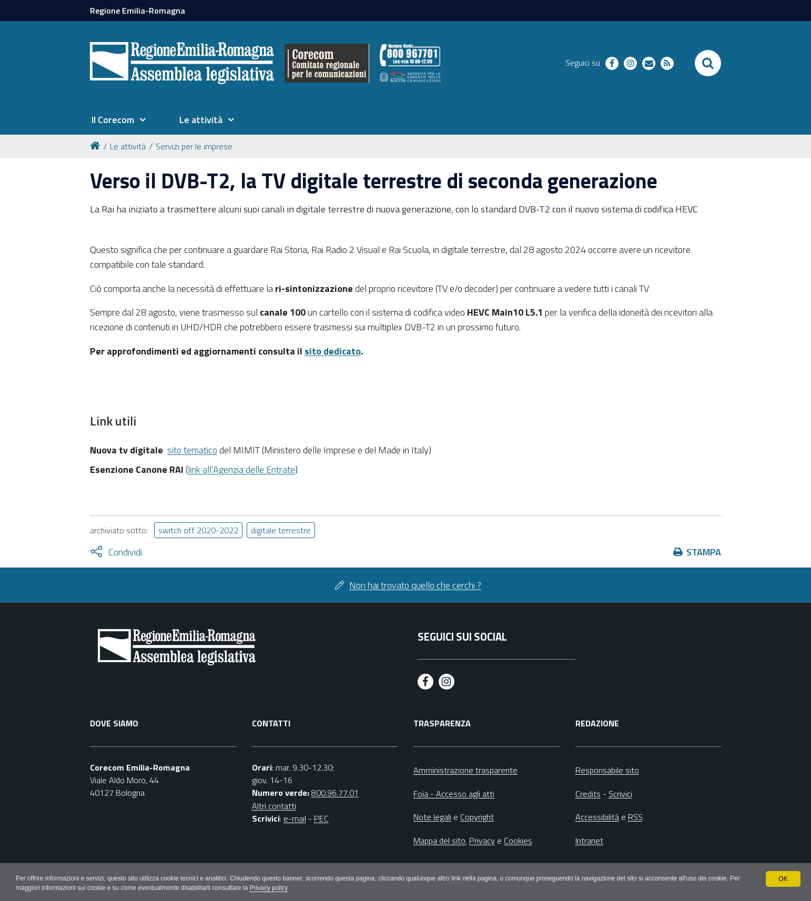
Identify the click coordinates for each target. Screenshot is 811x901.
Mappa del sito (439, 840)
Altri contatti (274, 805)
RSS (635, 817)
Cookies (518, 840)
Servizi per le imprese (194, 146)
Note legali (432, 817)
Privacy (482, 840)
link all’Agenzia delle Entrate (241, 469)
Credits (588, 793)
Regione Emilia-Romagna (137, 10)
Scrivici (620, 793)
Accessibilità (597, 817)
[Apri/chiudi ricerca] (708, 63)
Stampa (703, 552)
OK (782, 879)
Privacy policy (269, 888)
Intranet (589, 840)
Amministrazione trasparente (465, 770)
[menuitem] (118, 119)
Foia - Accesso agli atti (453, 793)
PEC (321, 818)
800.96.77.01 (335, 792)
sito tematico (192, 450)
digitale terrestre (281, 530)
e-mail (294, 818)
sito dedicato (333, 351)
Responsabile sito (607, 770)
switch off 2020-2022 (198, 530)
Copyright (477, 817)
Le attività (128, 146)
